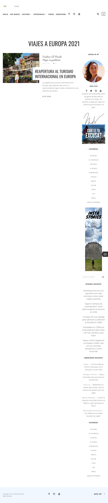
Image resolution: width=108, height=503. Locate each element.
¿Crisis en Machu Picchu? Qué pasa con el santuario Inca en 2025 (94, 367)
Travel (93, 198)
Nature (93, 185)
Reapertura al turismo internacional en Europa (55, 73)
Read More (46, 96)
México (93, 181)
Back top (99, 493)
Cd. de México (94, 160)
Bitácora (93, 156)
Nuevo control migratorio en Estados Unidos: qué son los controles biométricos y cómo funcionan (93, 346)
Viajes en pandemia (51, 60)
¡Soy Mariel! (15, 14)
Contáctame (61, 14)
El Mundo (56, 56)
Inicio (5, 14)
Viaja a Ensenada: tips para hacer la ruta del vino (93, 377)
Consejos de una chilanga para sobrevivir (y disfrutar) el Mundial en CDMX (93, 320)
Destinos (26, 14)
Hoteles (93, 177)
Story (93, 189)
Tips (93, 194)
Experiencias (39, 14)
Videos (51, 14)
